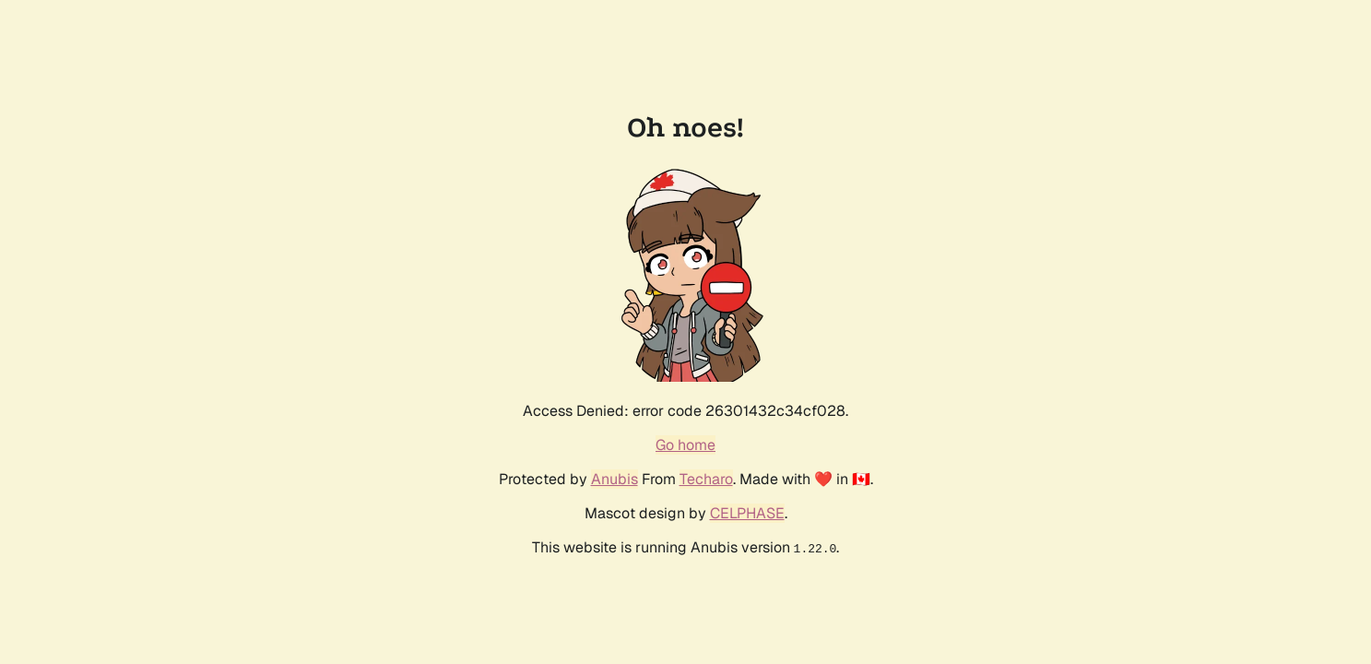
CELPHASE (747, 513)
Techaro (706, 479)
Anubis (614, 479)
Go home (685, 445)
